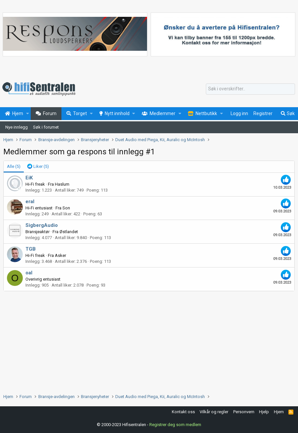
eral (29, 201)
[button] (27, 113)
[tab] (38, 166)
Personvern (243, 411)
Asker (60, 255)
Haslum (62, 184)
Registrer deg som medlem (175, 424)
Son (66, 207)
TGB (30, 249)
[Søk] (250, 89)
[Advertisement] (149, 340)
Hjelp (264, 411)
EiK (29, 178)
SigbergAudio (41, 225)
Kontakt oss (183, 411)
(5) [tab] (13, 166)
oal (28, 273)
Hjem (279, 411)
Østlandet (68, 231)
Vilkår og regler (214, 411)
